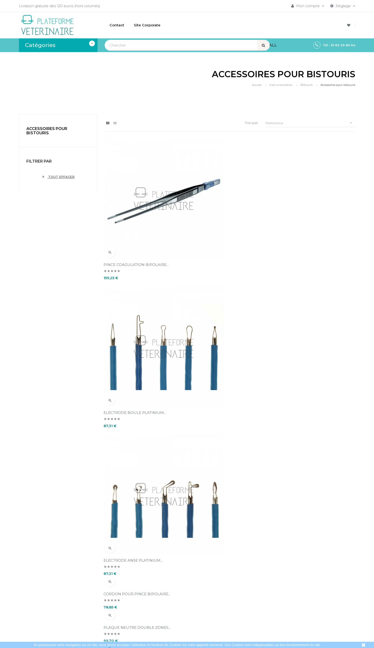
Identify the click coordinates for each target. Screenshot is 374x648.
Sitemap (284, 611)
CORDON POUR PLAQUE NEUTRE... (309, 256)
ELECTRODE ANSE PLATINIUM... (306, 223)
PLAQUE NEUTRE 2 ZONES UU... (134, 363)
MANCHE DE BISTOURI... (127, 469)
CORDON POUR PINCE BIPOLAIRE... (138, 256)
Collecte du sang (291, 603)
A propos (170, 603)
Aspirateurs (286, 595)
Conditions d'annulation (182, 595)
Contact (169, 611)
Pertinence (310, 123)
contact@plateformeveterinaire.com (51, 593)
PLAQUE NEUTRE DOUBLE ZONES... (224, 256)
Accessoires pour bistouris (46, 130)
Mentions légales (177, 587)
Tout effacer (58, 177)
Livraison (169, 579)
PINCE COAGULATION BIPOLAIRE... (137, 223)
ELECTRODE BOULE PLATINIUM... (221, 223)
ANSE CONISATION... (295, 363)
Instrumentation (290, 587)
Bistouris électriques (294, 579)
